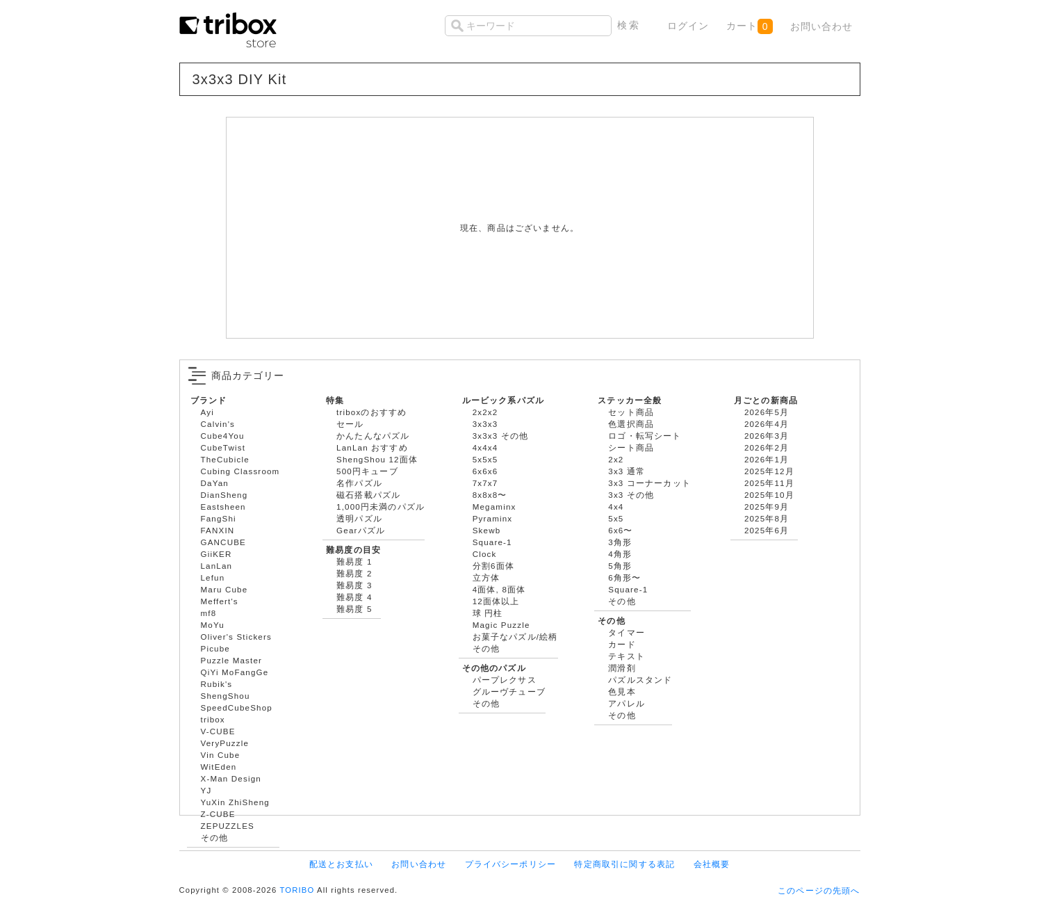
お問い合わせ (821, 26)
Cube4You (223, 435)
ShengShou (225, 695)
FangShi (218, 518)
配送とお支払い (341, 863)
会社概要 (712, 863)
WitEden (219, 766)
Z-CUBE (218, 813)
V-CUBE (218, 731)
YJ (206, 790)
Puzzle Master (232, 660)
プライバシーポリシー (511, 863)
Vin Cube (220, 754)
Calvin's (218, 423)
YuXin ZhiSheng (235, 802)
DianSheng (224, 494)
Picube (215, 648)
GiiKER (216, 553)
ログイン (688, 25)
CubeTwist (223, 447)
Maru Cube (224, 589)
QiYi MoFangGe (235, 672)
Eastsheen (223, 506)
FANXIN (218, 530)
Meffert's (219, 601)
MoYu (212, 624)
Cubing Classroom (240, 471)
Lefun (213, 577)
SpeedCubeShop (236, 707)
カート (749, 26)
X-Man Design (231, 778)
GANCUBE (223, 542)
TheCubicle (225, 459)
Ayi (207, 411)
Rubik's (217, 683)
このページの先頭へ (819, 890)
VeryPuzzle (225, 742)
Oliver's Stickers (236, 636)
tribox (213, 719)
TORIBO (296, 890)
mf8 (209, 612)
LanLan (217, 565)
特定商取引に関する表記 (624, 863)
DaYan (215, 482)
